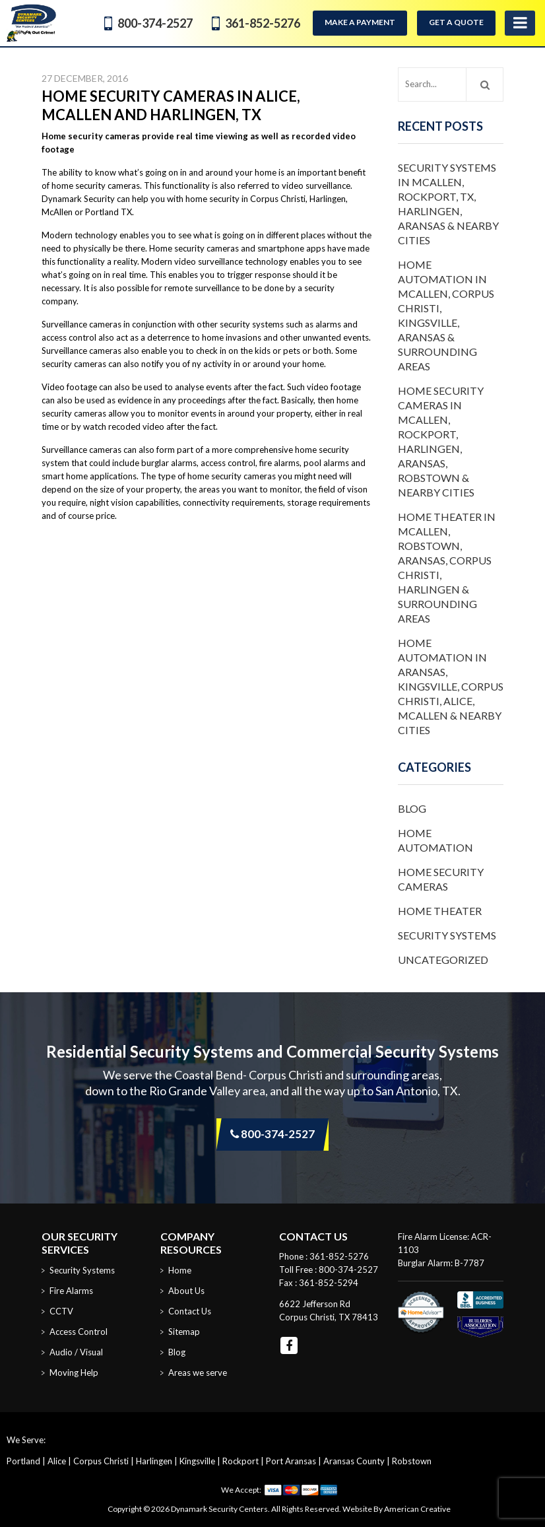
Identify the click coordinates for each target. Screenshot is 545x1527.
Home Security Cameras (441, 879)
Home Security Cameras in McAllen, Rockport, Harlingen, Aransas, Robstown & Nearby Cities (441, 441)
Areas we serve (197, 1372)
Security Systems (447, 935)
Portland (23, 1461)
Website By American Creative (396, 1509)
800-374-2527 (155, 23)
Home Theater (440, 910)
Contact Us (189, 1311)
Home (179, 1270)
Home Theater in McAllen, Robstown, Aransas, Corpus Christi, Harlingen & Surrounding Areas (447, 567)
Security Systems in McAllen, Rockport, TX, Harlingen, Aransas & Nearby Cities (448, 203)
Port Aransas (291, 1461)
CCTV (61, 1311)
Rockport (240, 1461)
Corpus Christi (101, 1461)
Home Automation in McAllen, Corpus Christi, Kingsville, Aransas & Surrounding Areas (446, 315)
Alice (57, 1461)
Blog (412, 808)
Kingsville (197, 1461)
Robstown (412, 1461)
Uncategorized (443, 959)
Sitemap (184, 1331)
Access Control (78, 1331)
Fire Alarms (71, 1290)
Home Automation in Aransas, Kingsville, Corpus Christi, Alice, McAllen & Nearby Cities (450, 686)
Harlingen (154, 1461)
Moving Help (73, 1372)
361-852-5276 (262, 23)
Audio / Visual (76, 1352)
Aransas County (354, 1461)
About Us (186, 1290)
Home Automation (435, 840)
